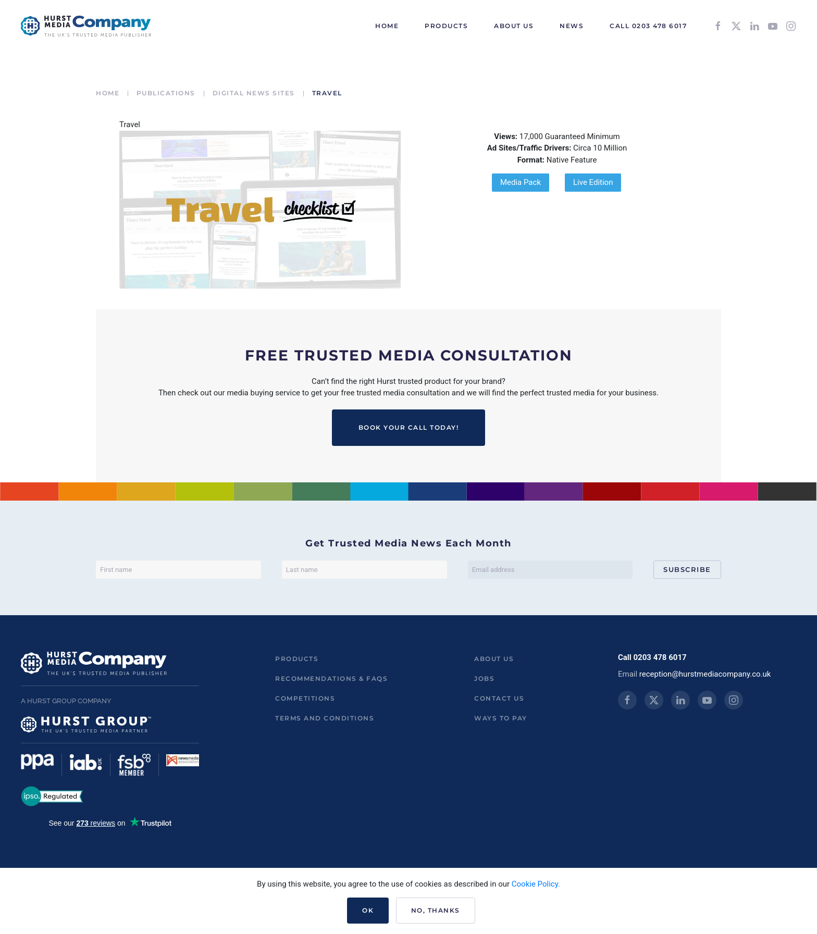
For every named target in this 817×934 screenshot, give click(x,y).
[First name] (178, 570)
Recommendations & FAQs (331, 678)
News (572, 26)
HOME (387, 26)
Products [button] (446, 26)
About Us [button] (514, 26)
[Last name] (364, 570)
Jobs (484, 678)
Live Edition (593, 182)
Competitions (305, 698)
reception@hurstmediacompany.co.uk (705, 674)
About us (494, 659)
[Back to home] (86, 26)
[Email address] (550, 570)
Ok (368, 910)
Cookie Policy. (536, 884)
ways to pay (500, 718)
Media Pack (520, 182)
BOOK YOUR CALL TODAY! (408, 427)
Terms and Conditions (324, 718)
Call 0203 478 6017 (648, 26)
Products (296, 659)
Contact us (499, 698)
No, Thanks (435, 910)
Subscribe (687, 569)
